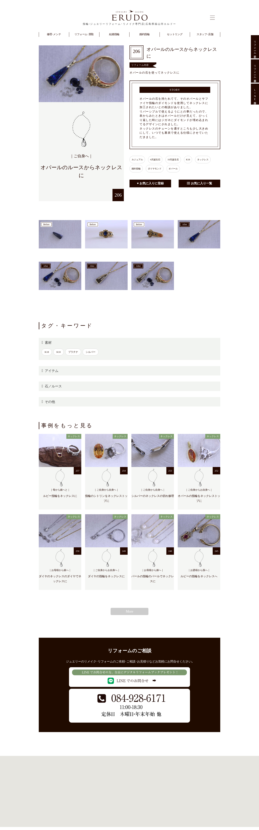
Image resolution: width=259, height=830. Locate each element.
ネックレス (211, 159)
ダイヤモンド (157, 168)
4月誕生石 (158, 159)
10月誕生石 (178, 159)
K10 (58, 352)
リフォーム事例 (255, 71)
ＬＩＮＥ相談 (255, 94)
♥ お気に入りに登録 (150, 183)
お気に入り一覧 (199, 183)
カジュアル (138, 159)
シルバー (90, 352)
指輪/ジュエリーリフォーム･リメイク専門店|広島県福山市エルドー (129, 23)
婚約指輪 (137, 168)
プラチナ (73, 352)
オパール (177, 168)
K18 (195, 159)
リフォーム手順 (255, 47)
